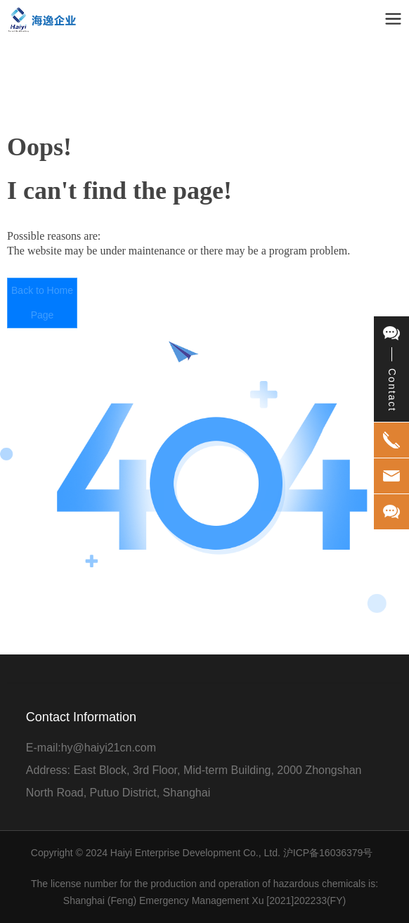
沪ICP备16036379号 (328, 852)
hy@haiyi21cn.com (108, 748)
